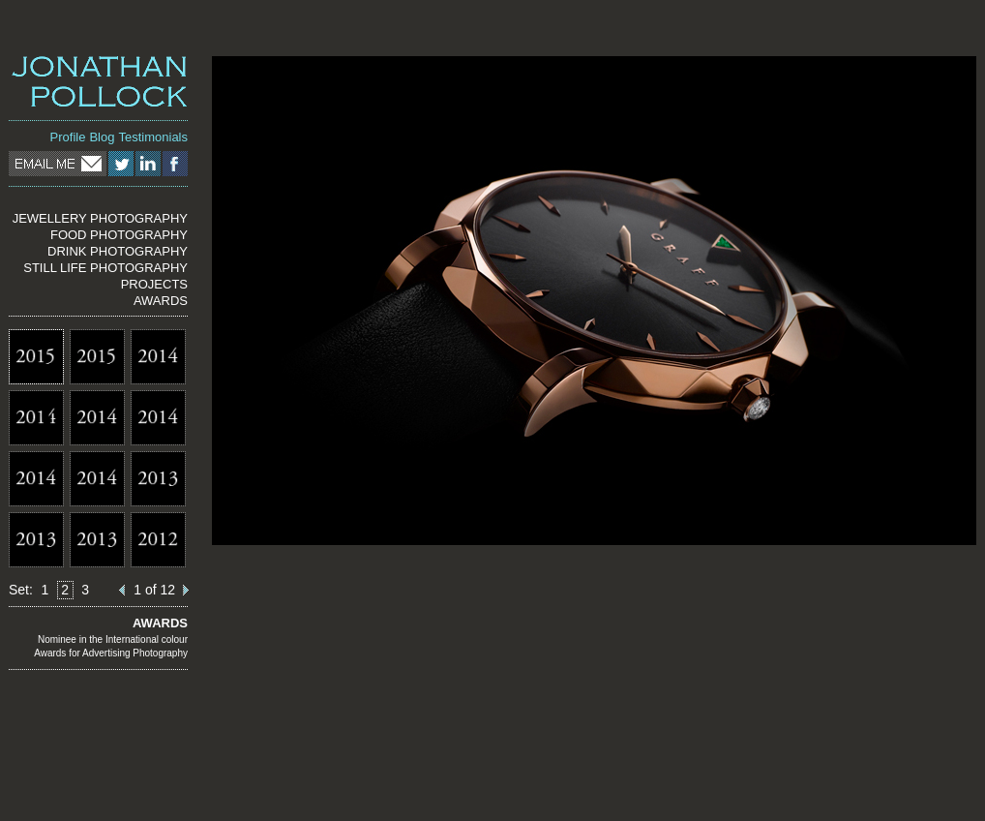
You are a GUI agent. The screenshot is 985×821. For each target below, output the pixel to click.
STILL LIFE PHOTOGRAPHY (105, 267)
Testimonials (153, 137)
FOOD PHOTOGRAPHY (119, 235)
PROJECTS (154, 284)
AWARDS (161, 300)
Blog (101, 137)
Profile (68, 137)
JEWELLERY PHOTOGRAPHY (100, 218)
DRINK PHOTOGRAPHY (117, 251)
